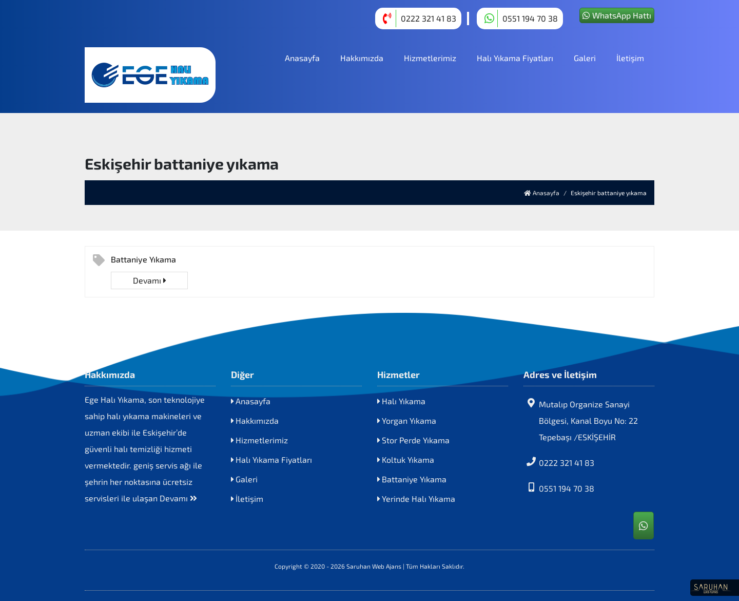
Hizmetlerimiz (430, 58)
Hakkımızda (361, 58)
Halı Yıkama (401, 401)
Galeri (585, 58)
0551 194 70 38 (558, 487)
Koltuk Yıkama (405, 459)
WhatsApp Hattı (616, 15)
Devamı (149, 280)
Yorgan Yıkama (406, 420)
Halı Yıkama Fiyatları (515, 58)
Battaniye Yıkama (143, 259)
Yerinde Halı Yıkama (416, 498)
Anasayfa (302, 58)
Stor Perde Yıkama (413, 440)
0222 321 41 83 (558, 462)
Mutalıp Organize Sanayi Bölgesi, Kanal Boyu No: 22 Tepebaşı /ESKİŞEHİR (580, 420)
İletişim (630, 58)
